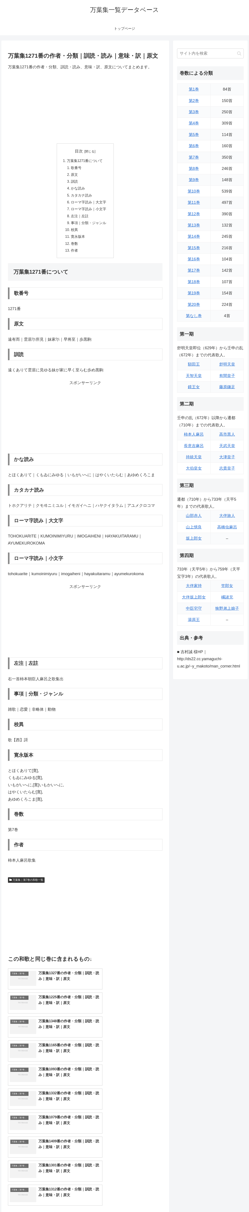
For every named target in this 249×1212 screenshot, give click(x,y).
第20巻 (194, 304)
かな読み (78, 189)
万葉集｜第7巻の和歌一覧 (26, 883)
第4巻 (194, 123)
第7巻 (194, 157)
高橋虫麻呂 (227, 527)
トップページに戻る (195, 1198)
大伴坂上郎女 (194, 597)
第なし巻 (194, 316)
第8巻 (194, 168)
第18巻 (194, 282)
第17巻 (194, 270)
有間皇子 (227, 376)
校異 (74, 232)
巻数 (74, 247)
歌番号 (76, 168)
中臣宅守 (194, 608)
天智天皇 (194, 376)
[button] (239, 53)
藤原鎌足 (227, 387)
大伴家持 (194, 586)
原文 (74, 175)
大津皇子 (227, 457)
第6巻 (194, 146)
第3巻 (194, 112)
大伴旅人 (227, 515)
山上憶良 (194, 527)
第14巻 (194, 236)
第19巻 (194, 293)
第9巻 (194, 180)
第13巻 (194, 225)
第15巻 (194, 248)
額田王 (194, 364)
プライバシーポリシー (229, 1198)
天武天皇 (227, 446)
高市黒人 (227, 434)
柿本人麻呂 (194, 434)
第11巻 (194, 202)
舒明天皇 (227, 364)
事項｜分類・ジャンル (88, 225)
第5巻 (194, 134)
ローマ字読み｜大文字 (88, 204)
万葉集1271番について (85, 161)
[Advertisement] (85, 107)
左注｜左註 (80, 218)
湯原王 (194, 619)
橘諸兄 (227, 597)
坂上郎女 (194, 538)
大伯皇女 (194, 468)
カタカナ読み (81, 197)
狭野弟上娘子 (227, 608)
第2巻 (194, 101)
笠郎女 (227, 586)
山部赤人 (194, 515)
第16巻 (194, 259)
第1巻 (194, 89)
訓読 (74, 182)
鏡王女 (194, 387)
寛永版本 (78, 240)
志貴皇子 (227, 468)
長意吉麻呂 (194, 446)
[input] (210, 53)
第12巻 (194, 214)
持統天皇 (194, 457)
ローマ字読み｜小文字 (88, 211)
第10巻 (194, 191)
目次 (79, 151)
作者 (74, 254)
